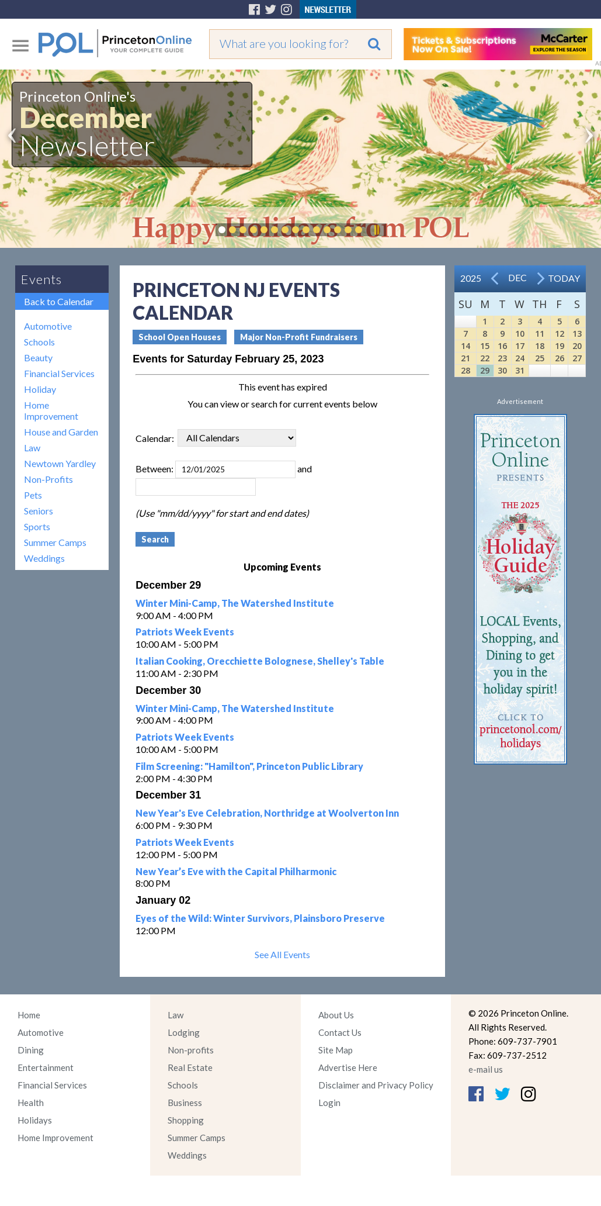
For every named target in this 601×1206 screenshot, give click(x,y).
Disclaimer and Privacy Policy (375, 1085)
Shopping (186, 1120)
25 (539, 358)
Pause (376, 229)
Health (31, 1102)
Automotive (48, 325)
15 (484, 345)
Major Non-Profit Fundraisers (298, 337)
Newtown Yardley (60, 463)
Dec (517, 277)
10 (519, 333)
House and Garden (61, 431)
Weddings (44, 558)
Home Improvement (51, 410)
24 (519, 358)
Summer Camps (55, 542)
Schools (39, 341)
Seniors (38, 510)
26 (559, 358)
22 (484, 358)
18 (539, 345)
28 (465, 370)
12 (559, 333)
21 (465, 358)
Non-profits (191, 1050)
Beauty (38, 357)
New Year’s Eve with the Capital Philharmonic (236, 871)
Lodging (184, 1032)
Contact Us (340, 1032)
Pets (33, 494)
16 (502, 345)
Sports (37, 526)
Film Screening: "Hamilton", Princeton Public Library (249, 766)
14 (465, 345)
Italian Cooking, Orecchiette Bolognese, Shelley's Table (260, 660)
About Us (336, 1015)
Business (185, 1102)
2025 (470, 278)
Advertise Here (347, 1067)
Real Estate (190, 1067)
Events (41, 279)
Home (29, 1015)
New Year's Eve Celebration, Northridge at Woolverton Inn (267, 812)
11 (539, 333)
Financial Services (59, 373)
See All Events (282, 954)
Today (564, 278)
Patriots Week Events (185, 631)
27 (577, 358)
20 (577, 345)
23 (502, 358)
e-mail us (485, 1069)
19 (559, 345)
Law (32, 447)
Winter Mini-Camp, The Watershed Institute (235, 603)
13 (577, 333)
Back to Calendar (58, 301)
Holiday (40, 389)
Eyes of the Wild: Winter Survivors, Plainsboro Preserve (260, 918)
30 (502, 370)
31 (519, 370)
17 (519, 345)
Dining (31, 1050)
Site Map (335, 1050)
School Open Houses (179, 337)
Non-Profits (48, 479)
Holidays (35, 1120)
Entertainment (46, 1067)
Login (329, 1102)
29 (484, 370)
